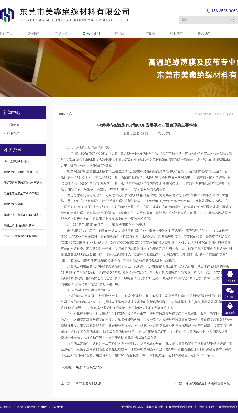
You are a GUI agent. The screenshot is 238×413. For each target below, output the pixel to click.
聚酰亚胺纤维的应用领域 (19, 225)
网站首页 (6, 33)
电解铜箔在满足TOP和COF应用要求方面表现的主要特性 (38, 193)
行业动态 (176, 33)
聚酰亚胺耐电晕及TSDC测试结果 (24, 214)
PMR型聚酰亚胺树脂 (16, 161)
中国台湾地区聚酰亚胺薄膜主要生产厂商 (29, 236)
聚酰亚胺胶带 (154, 406)
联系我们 (204, 33)
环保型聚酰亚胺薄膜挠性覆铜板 (23, 182)
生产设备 (148, 33)
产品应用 (121, 33)
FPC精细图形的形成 (87, 383)
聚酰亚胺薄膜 (135, 406)
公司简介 (34, 33)
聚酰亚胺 (96, 367)
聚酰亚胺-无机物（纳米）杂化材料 (25, 172)
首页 (217, 114)
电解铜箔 (82, 367)
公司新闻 (93, 33)
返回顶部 (230, 312)
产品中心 (61, 33)
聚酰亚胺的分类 (13, 204)
